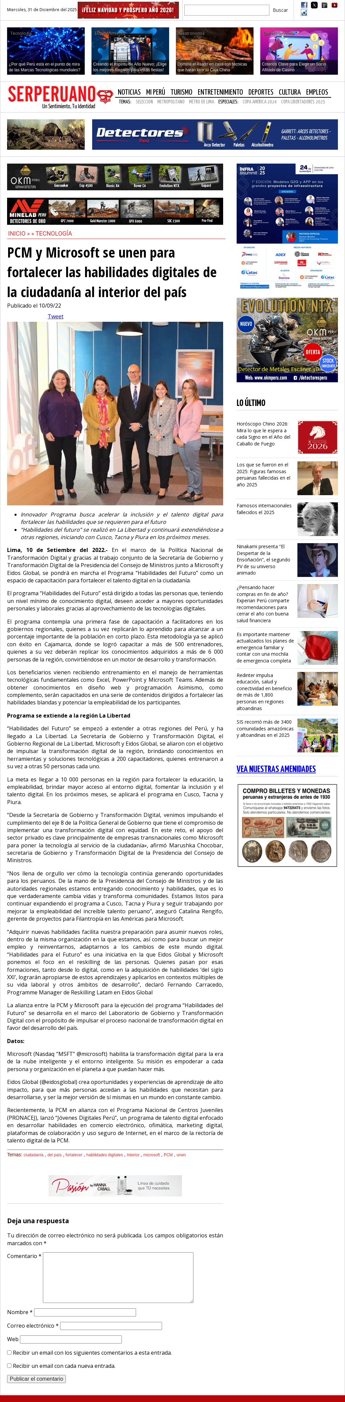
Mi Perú (155, 92)
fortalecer (73, 1155)
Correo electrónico (33, 1325)
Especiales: (228, 101)
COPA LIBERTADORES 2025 (303, 101)
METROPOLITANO (171, 101)
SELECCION (144, 101)
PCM (168, 1155)
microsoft (151, 1155)
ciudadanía (34, 1155)
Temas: (125, 101)
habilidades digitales (104, 1155)
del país (54, 1155)
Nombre (20, 1312)
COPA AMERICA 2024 (260, 101)
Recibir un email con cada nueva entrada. (64, 1366)
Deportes (260, 92)
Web (13, 1339)
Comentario (24, 1256)
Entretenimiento (220, 92)
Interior (133, 1155)
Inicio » (19, 233)
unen (181, 1155)
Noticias (129, 92)
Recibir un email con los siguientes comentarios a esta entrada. (92, 1352)
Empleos (317, 92)
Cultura (290, 92)
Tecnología (53, 233)
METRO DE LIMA (201, 101)
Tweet (55, 316)
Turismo (181, 92)
